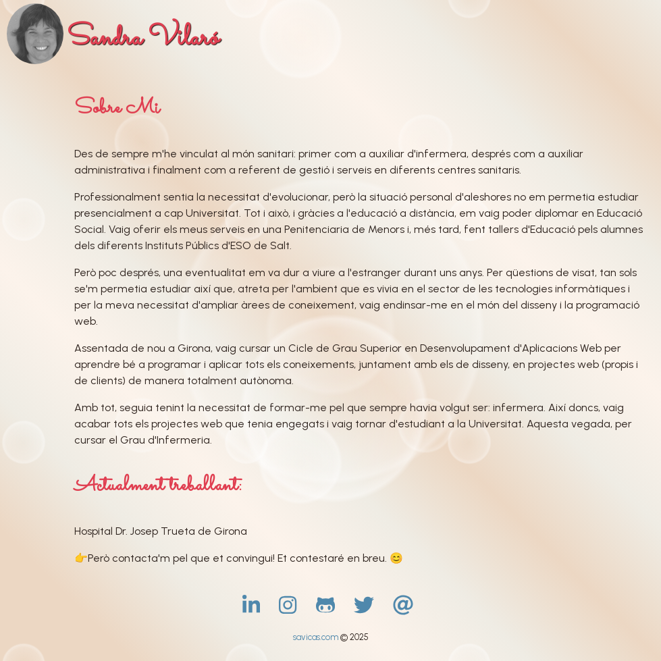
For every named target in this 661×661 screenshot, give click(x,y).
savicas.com (316, 637)
